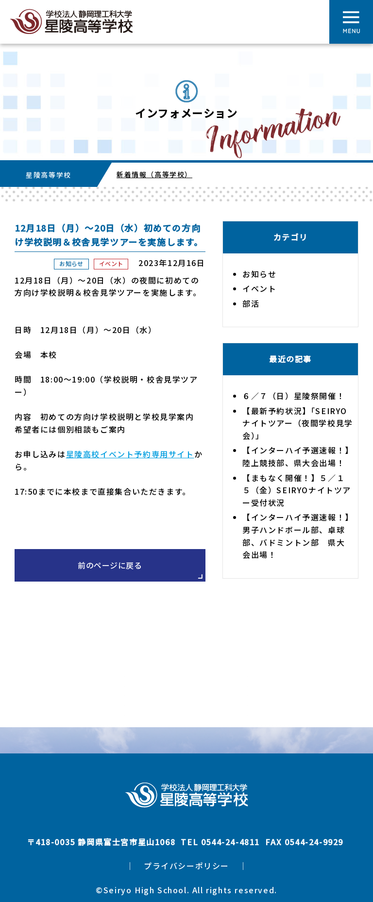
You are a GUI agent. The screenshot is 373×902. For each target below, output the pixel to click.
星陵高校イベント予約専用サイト (130, 454)
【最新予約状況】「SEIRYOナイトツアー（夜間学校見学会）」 (297, 423)
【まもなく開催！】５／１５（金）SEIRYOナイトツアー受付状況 (296, 490)
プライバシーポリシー (186, 865)
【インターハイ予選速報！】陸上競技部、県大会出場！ (296, 456)
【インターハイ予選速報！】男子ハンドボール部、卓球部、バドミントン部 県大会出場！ (296, 535)
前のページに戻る (110, 565)
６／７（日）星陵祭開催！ (293, 395)
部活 (250, 303)
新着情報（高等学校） (154, 174)
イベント (111, 263)
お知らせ (71, 263)
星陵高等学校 (48, 175)
